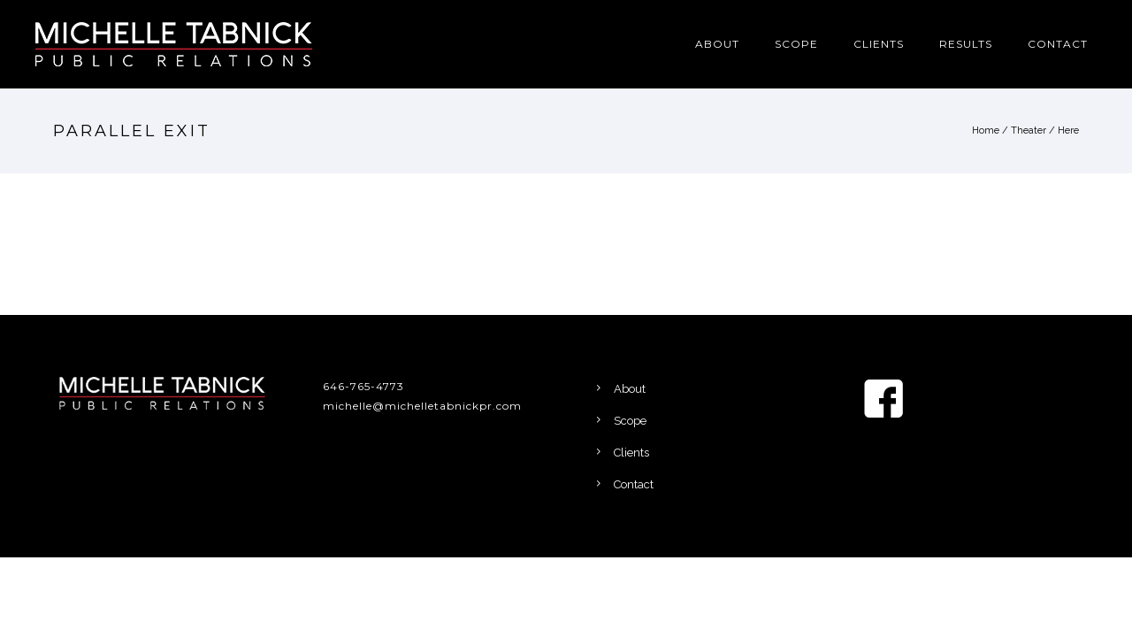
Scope (796, 43)
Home (985, 130)
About (717, 43)
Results (965, 43)
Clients (878, 43)
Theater (1028, 130)
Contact (1058, 43)
